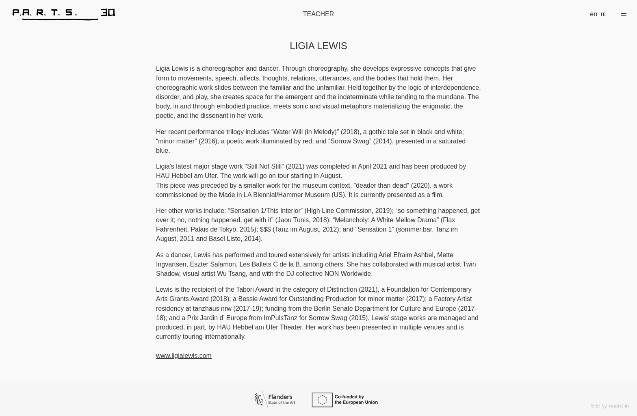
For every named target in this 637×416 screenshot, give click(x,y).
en (593, 14)
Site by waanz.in (610, 406)
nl (603, 14)
